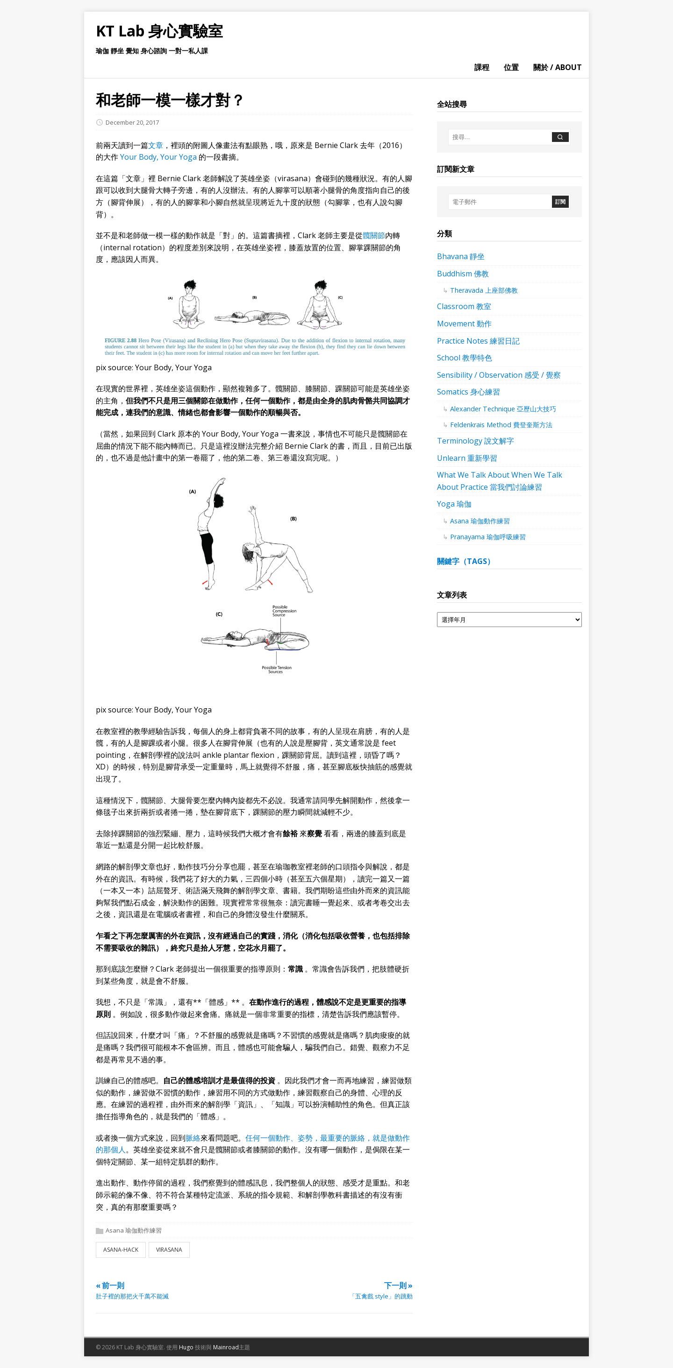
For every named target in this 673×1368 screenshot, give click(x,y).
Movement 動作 (464, 323)
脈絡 (193, 1138)
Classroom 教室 (464, 306)
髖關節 (374, 235)
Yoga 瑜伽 (454, 504)
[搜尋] (560, 137)
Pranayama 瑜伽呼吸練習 (488, 536)
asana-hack (120, 1250)
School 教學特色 (464, 358)
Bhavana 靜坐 (461, 256)
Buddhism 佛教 (463, 273)
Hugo (186, 1347)
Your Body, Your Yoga (159, 157)
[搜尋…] (500, 137)
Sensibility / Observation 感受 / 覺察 (499, 375)
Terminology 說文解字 (475, 441)
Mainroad (226, 1347)
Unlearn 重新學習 (467, 458)
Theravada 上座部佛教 (484, 290)
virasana (169, 1250)
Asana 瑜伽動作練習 (134, 1230)
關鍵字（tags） (465, 561)
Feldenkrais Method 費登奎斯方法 (501, 424)
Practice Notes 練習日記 (478, 341)
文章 (155, 145)
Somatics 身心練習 (468, 392)
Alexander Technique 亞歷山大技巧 (503, 408)
